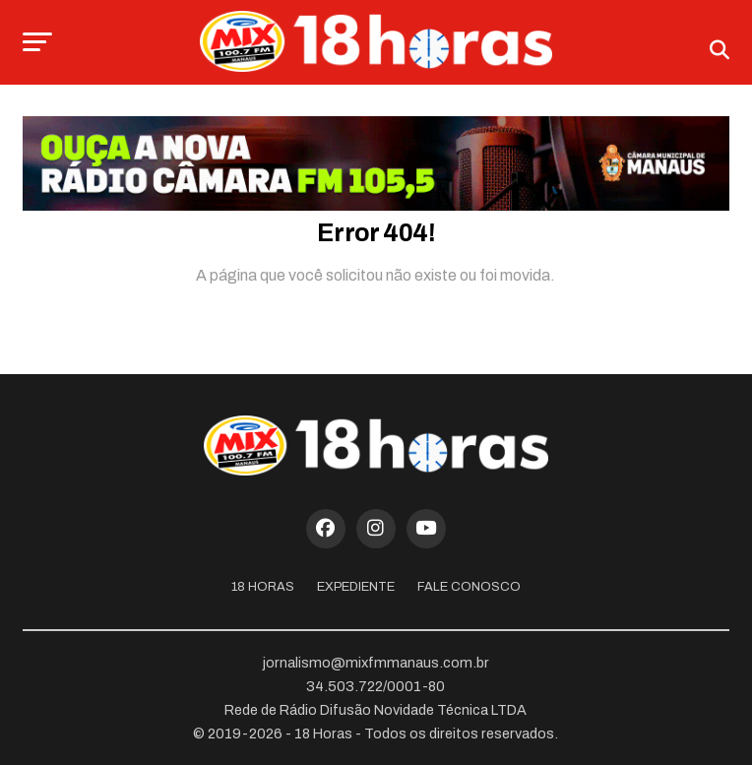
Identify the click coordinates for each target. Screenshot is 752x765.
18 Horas (262, 587)
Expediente (356, 587)
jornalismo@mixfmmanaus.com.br (376, 662)
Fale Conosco (469, 587)
